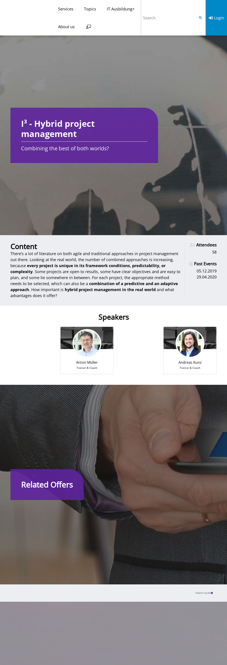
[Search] (168, 18)
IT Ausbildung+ (121, 9)
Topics (90, 9)
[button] (212, 593)
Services (65, 9)
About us (66, 26)
